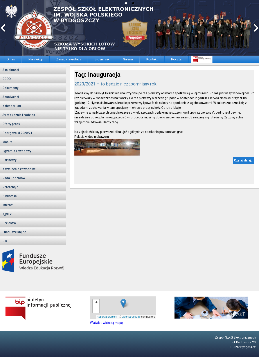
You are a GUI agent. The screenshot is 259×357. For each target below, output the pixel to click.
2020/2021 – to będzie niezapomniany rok (115, 84)
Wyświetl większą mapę (106, 322)
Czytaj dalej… (243, 160)
